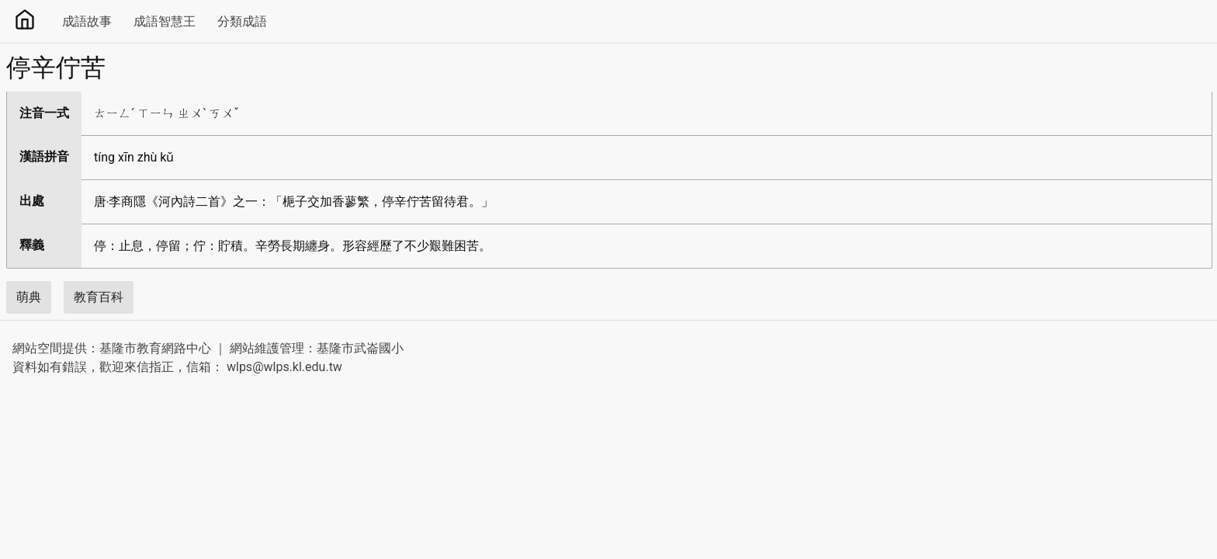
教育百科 (98, 297)
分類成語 (242, 21)
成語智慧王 (164, 21)
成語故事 (87, 21)
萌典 (28, 297)
